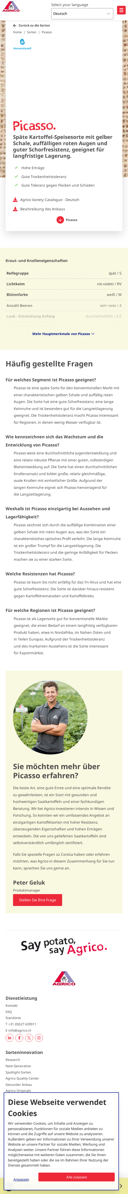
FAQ (9, 1012)
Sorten (31, 32)
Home (17, 32)
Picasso (47, 32)
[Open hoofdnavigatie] (121, 10)
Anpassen (21, 1179)
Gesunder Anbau (19, 1084)
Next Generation (18, 1066)
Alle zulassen (76, 1177)
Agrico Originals (18, 1090)
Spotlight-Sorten (18, 1072)
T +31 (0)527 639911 (21, 1024)
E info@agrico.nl (18, 1030)
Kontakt (11, 1005)
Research (13, 1059)
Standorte (13, 1018)
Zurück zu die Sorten (34, 25)
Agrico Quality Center (22, 1078)
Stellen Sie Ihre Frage (37, 899)
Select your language (69, 4)
